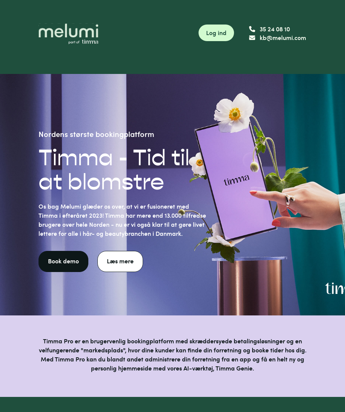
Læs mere (120, 261)
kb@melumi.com (277, 37)
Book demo (63, 261)
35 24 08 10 (269, 29)
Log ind (216, 32)
